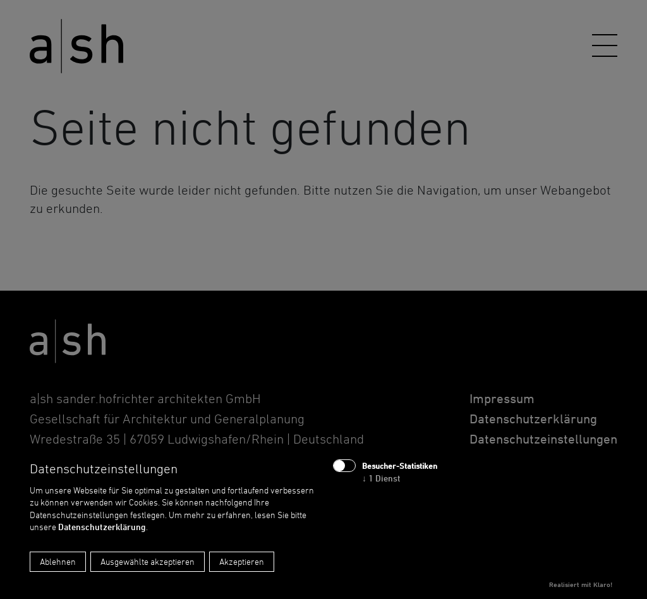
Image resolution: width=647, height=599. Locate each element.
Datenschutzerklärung (102, 526)
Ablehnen (58, 561)
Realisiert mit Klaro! (580, 584)
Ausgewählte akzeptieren (147, 561)
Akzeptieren (241, 561)
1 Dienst (381, 478)
